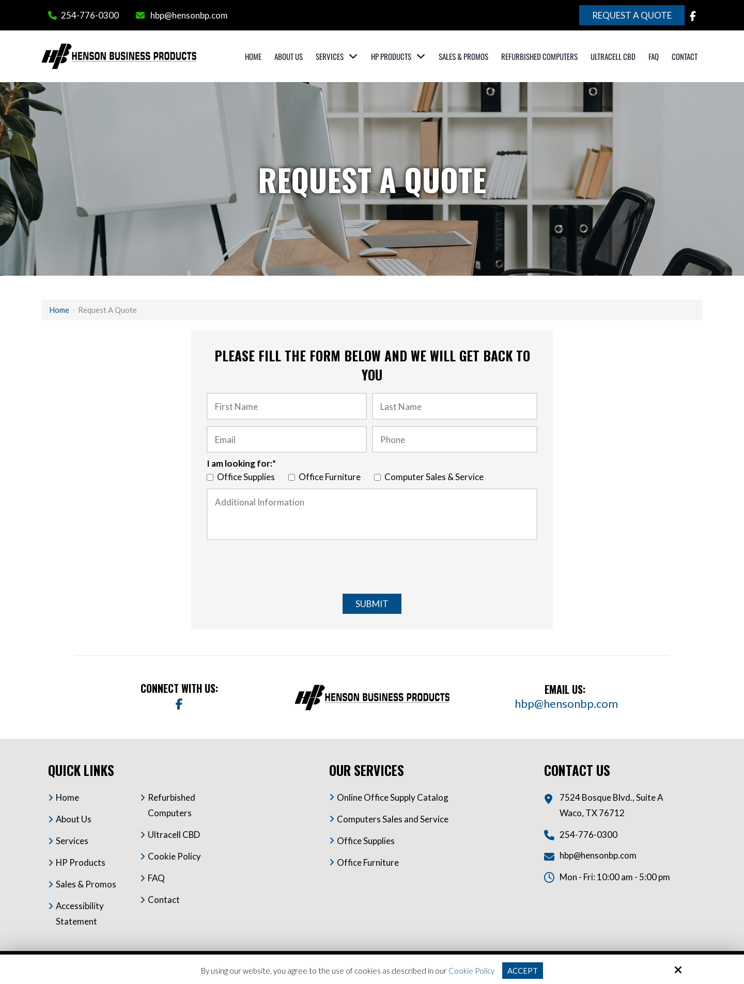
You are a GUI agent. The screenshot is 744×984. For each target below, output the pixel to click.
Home (59, 309)
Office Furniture (326, 476)
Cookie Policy (471, 970)
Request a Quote (632, 15)
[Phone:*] (454, 439)
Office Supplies (242, 476)
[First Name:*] (287, 406)
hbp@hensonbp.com (189, 15)
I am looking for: (241, 463)
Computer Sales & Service (430, 476)
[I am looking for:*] (210, 477)
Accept (522, 970)
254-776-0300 (90, 15)
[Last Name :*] (454, 406)
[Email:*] (287, 439)
